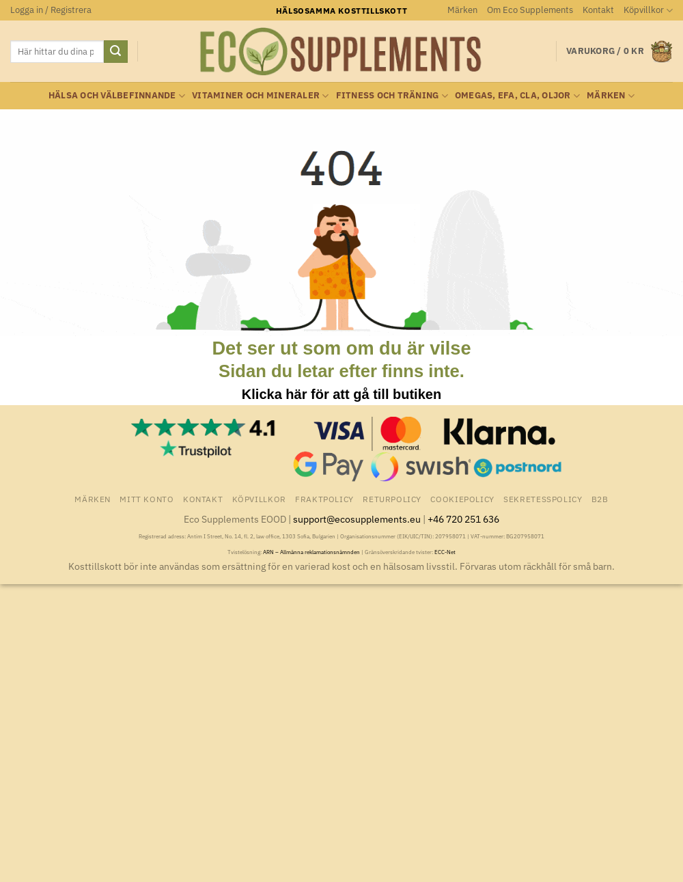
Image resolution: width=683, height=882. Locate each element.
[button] (51, 10)
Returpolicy (392, 498)
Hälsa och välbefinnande (116, 95)
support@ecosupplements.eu (357, 518)
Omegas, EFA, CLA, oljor (517, 95)
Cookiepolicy (462, 498)
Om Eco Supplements (530, 10)
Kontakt (598, 10)
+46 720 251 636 (463, 518)
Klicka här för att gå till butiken (341, 394)
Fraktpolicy (324, 498)
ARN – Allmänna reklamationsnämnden (311, 552)
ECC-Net (445, 552)
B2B (600, 498)
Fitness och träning (392, 95)
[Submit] (115, 52)
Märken (462, 10)
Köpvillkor (648, 10)
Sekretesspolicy (542, 498)
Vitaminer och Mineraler (260, 95)
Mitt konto (146, 498)
